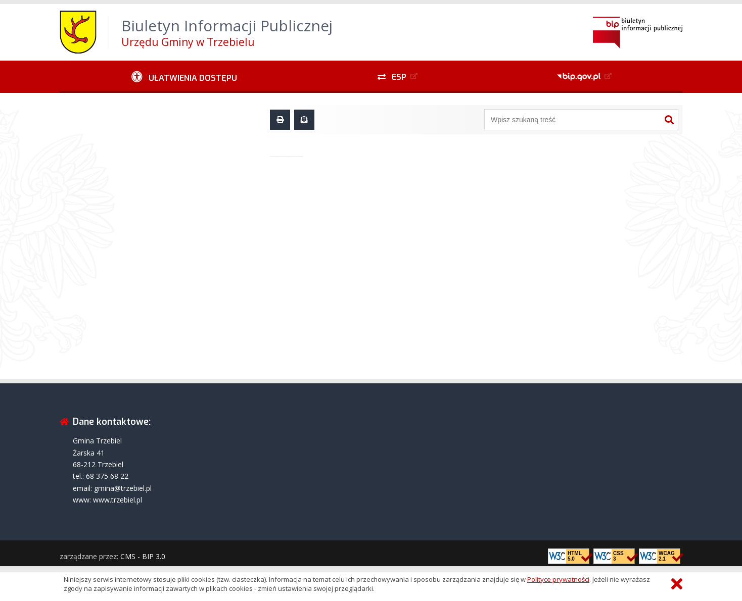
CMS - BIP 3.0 (142, 556)
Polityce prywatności (558, 579)
